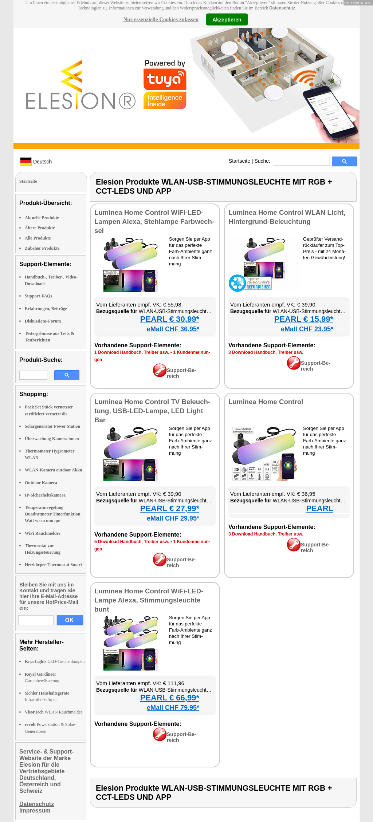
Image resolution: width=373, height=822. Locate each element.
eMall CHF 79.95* (173, 707)
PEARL (319, 508)
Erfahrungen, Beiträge (46, 308)
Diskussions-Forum (43, 321)
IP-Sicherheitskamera (45, 495)
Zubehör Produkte (42, 248)
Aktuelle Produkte (42, 217)
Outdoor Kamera (41, 482)
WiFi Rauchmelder (42, 533)
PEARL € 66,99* (169, 697)
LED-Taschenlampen (55, 661)
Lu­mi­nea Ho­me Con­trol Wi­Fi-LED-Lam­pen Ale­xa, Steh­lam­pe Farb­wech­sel (154, 221)
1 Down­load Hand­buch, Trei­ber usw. (131, 352)
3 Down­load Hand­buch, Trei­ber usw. (265, 352)
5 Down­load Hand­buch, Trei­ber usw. (131, 541)
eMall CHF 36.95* (173, 329)
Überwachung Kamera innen (52, 438)
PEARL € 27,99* (169, 508)
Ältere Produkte (40, 227)
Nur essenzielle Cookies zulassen (161, 19)
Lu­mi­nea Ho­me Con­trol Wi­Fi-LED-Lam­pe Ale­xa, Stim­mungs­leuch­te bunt (148, 600)
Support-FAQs (38, 296)
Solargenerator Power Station (52, 426)
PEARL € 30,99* (169, 319)
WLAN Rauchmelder (53, 712)
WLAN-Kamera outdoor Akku (53, 470)
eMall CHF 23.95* (307, 329)
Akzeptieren (226, 19)
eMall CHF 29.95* (173, 518)
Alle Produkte (38, 238)
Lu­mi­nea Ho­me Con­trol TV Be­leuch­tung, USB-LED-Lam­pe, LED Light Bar (152, 411)
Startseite (239, 161)
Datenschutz (282, 8)
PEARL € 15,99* (303, 319)
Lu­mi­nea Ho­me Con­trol (265, 402)
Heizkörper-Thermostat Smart (53, 564)
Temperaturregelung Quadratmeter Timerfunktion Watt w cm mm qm (52, 514)
